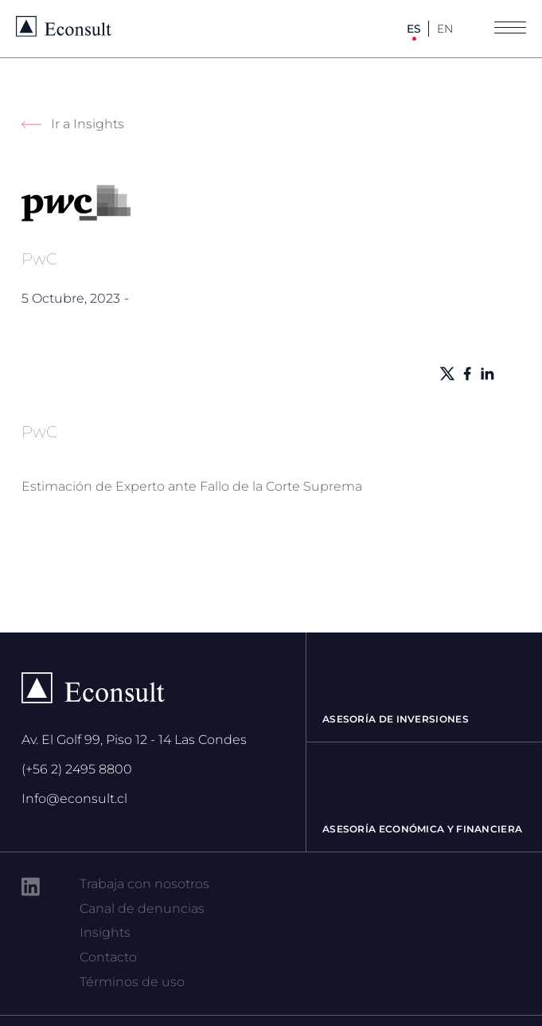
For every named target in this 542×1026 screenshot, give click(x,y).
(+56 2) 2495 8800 (76, 769)
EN (445, 29)
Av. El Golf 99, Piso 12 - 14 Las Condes (134, 739)
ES (414, 29)
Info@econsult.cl (74, 798)
